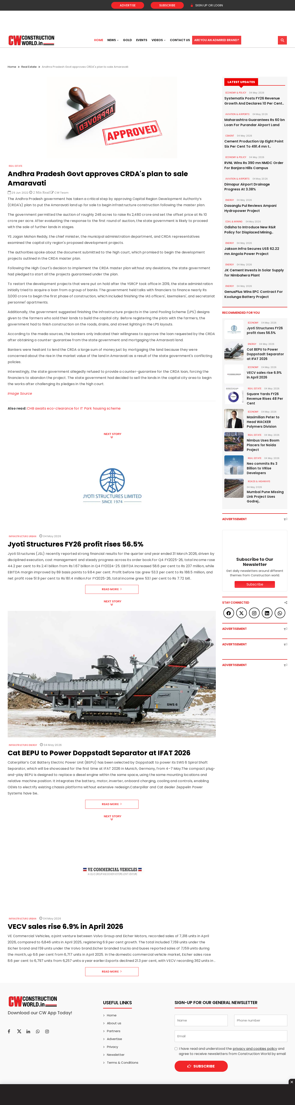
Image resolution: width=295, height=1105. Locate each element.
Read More (112, 589)
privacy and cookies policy (255, 1048)
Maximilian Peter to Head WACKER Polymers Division (263, 422)
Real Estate (29, 67)
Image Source (20, 393)
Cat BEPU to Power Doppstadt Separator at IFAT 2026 (265, 354)
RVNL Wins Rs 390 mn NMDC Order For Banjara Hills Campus (253, 165)
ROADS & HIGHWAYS (259, 481)
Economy (253, 323)
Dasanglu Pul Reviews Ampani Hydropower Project (250, 208)
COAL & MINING (234, 221)
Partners (113, 1031)
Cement (229, 135)
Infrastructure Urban (22, 536)
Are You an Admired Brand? (216, 40)
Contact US (180, 40)
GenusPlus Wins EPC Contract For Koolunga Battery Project (253, 294)
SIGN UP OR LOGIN (206, 5)
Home (98, 40)
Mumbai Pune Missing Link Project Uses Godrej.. (265, 497)
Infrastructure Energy (23, 745)
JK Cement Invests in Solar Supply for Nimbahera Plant (254, 273)
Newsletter (115, 1054)
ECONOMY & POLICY (235, 92)
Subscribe (167, 5)
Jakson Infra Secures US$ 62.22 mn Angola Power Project (251, 251)
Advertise (128, 5)
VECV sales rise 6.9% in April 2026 (264, 375)
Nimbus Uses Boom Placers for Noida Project (263, 445)
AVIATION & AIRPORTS (237, 114)
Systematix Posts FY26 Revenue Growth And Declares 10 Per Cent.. (254, 101)
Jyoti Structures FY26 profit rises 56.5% (265, 330)
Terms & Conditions (122, 1062)
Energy (229, 200)
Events (141, 40)
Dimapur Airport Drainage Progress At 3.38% (247, 187)
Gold (127, 40)
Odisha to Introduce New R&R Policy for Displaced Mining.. (250, 230)
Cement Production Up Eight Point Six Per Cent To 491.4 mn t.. (253, 144)
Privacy (112, 1047)
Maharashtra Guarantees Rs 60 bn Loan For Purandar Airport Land (254, 122)
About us (114, 1023)
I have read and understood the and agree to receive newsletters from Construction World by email (232, 1051)
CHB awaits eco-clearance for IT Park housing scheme (74, 408)
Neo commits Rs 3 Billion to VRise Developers (262, 468)
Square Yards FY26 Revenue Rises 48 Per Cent (265, 399)
